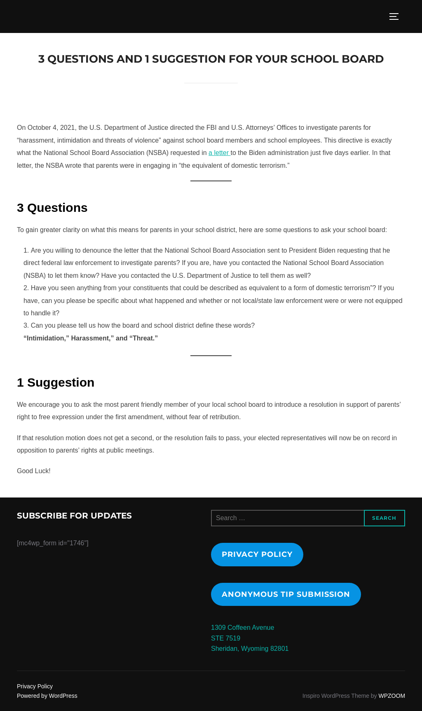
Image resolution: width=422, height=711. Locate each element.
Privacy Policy (257, 554)
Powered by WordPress (47, 695)
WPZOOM (392, 695)
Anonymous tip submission (286, 594)
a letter (219, 152)
